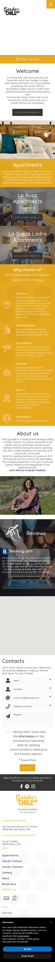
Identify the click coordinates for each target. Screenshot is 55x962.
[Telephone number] (28, 706)
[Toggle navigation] (50, 4)
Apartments (10, 855)
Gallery (7, 872)
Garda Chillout (12, 861)
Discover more (27, 112)
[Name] (28, 680)
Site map (7, 912)
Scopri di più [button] (27, 956)
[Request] (32, 719)
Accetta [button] (27, 949)
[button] (51, 922)
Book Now (9, 884)
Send (27, 768)
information (26, 736)
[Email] (28, 697)
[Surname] (28, 689)
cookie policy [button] (23, 936)
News (6, 878)
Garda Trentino (12, 867)
